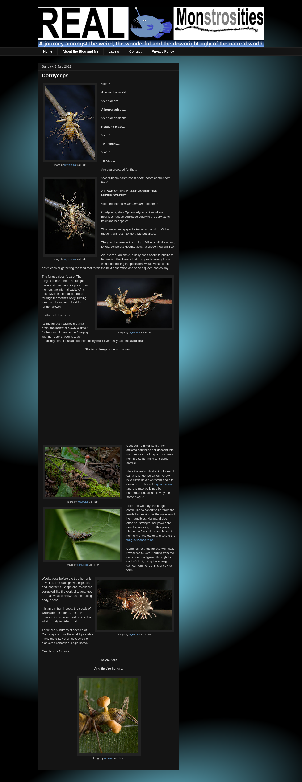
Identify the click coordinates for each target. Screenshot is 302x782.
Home (47, 51)
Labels (114, 51)
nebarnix (108, 758)
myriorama (70, 165)
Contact (135, 51)
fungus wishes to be (140, 540)
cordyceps (82, 565)
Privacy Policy (163, 51)
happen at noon (164, 484)
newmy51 (83, 502)
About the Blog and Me (80, 51)
